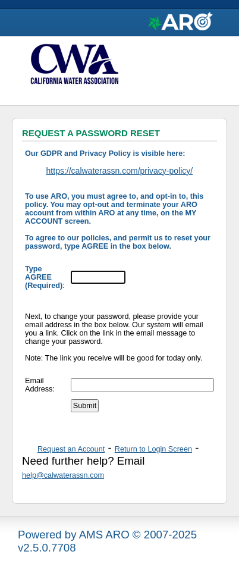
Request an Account (71, 449)
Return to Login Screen (153, 449)
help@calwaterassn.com (63, 475)
